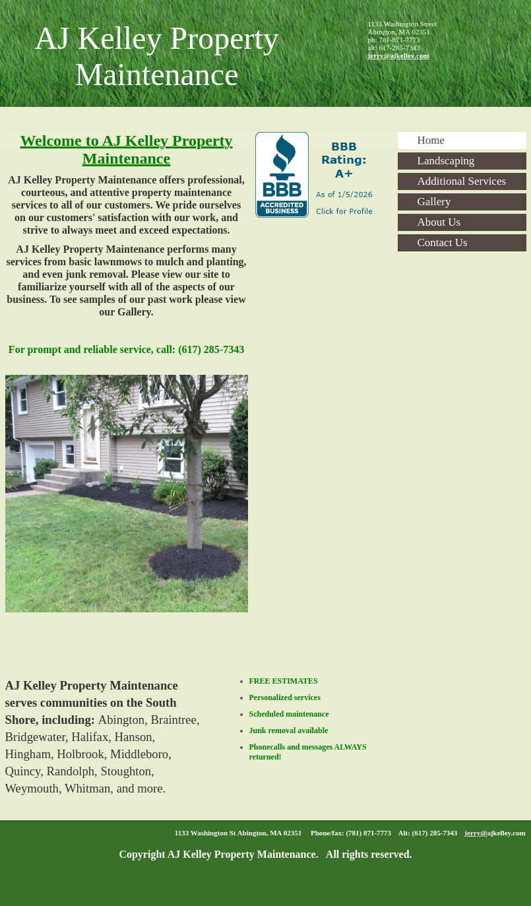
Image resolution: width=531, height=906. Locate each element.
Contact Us (443, 242)
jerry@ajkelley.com (398, 55)
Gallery (434, 201)
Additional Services (462, 181)
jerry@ (475, 833)
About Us (439, 222)
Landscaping (446, 160)
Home (431, 140)
